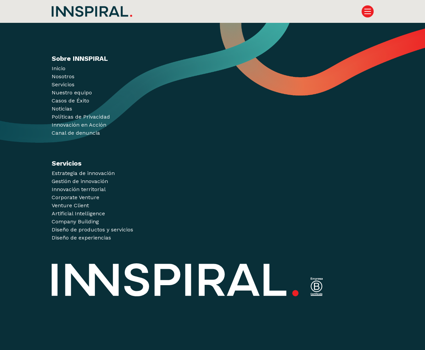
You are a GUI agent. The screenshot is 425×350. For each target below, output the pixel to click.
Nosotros (63, 76)
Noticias (62, 108)
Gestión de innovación (80, 181)
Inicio (58, 68)
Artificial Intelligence (78, 213)
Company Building (75, 221)
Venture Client (70, 205)
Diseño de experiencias (81, 237)
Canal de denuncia (76, 133)
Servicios (63, 84)
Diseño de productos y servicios (92, 229)
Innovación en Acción (79, 125)
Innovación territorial (79, 189)
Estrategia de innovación (83, 173)
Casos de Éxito (70, 100)
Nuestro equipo (72, 92)
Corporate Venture (75, 197)
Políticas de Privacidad (81, 117)
